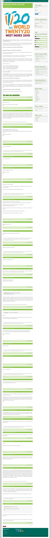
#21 (31, 379)
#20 (31, 367)
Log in (27, 97)
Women (36, 101)
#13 (31, 268)
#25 (31, 432)
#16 (31, 309)
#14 (31, 277)
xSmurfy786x (8, 486)
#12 (31, 257)
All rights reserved (9, 536)
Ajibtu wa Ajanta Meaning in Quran (40, 74)
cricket (10, 95)
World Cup (7, 95)
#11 (31, 245)
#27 (31, 454)
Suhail (7, 7)
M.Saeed (37, 110)
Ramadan (37, 97)
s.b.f (6, 441)
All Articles (37, 90)
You (6, 144)
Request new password (38, 12)
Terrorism (37, 100)
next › (30, 525)
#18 (31, 343)
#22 (31, 391)
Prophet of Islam (37, 98)
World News (37, 91)
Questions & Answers (38, 99)
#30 (31, 503)
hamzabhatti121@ (38, 117)
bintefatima (37, 118)
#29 (31, 486)
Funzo (7, 110)
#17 (31, 328)
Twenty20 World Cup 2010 (16, 95)
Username (36, 7)
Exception (7, 156)
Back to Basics (37, 93)
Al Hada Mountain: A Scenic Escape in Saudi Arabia (41, 68)
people (36, 94)
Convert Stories (37, 92)
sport (4, 95)
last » (32, 525)
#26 (31, 441)
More (46, 75)
